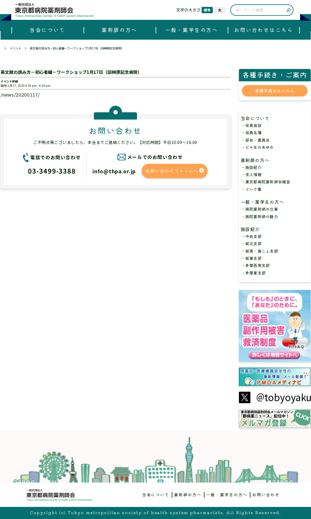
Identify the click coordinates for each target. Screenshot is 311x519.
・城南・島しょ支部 (259, 251)
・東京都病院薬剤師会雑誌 (265, 181)
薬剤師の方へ (119, 29)
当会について (47, 29)
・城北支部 (251, 243)
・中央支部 (251, 236)
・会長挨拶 (251, 125)
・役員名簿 (251, 132)
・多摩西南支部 (255, 265)
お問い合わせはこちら (263, 29)
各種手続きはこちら (275, 91)
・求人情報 (251, 174)
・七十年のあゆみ (257, 147)
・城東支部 (251, 258)
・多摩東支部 (253, 273)
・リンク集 (251, 189)
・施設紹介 (251, 167)
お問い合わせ (266, 494)
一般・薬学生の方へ (191, 29)
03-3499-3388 (52, 171)
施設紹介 (253, 229)
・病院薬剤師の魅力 (259, 216)
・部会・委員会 (255, 140)
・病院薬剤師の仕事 (259, 209)
